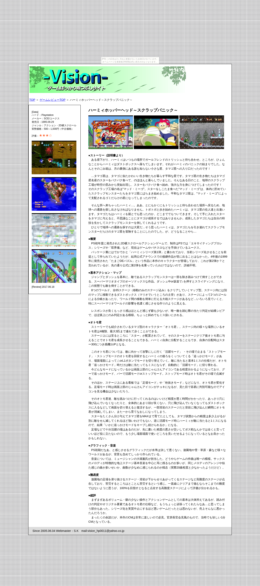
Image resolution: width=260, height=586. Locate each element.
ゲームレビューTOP (52, 99)
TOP (32, 99)
